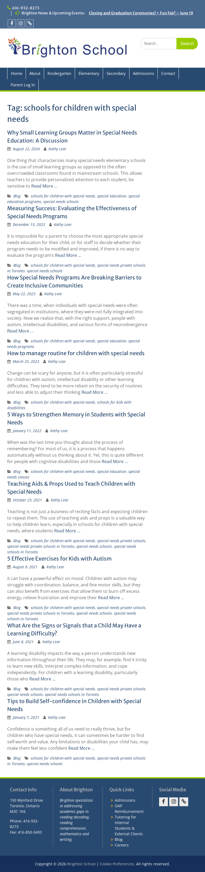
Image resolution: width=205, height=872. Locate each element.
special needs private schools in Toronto (40, 546)
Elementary (88, 73)
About (34, 73)
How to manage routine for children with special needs (76, 353)
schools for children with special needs (63, 195)
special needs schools (61, 201)
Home (16, 73)
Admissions (143, 73)
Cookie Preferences (117, 863)
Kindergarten (59, 73)
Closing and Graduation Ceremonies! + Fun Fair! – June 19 (141, 13)
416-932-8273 (25, 8)
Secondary (116, 73)
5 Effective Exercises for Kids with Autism (59, 558)
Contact (168, 73)
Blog (17, 195)
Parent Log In (23, 84)
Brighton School (81, 863)
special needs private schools (121, 540)
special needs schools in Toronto (72, 694)
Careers (122, 844)
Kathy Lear (57, 148)
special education (111, 195)
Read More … (44, 186)
